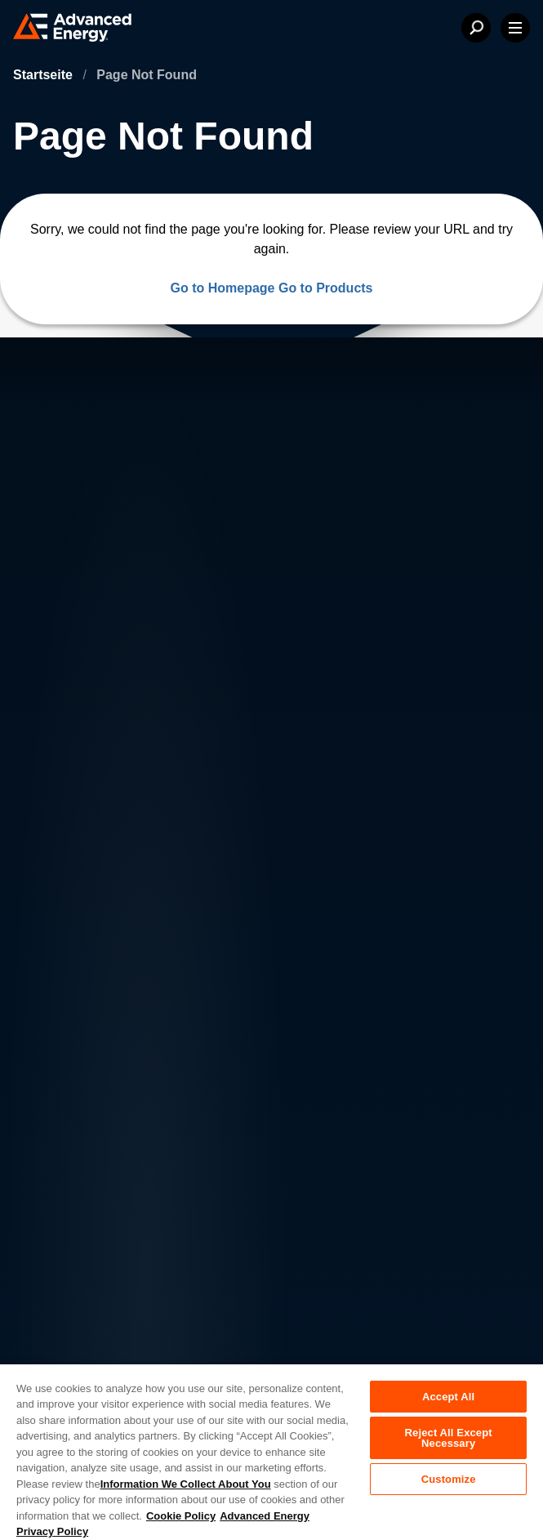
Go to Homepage (222, 288)
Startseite (44, 75)
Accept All (448, 1396)
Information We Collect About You (185, 1484)
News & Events (83, 1033)
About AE (66, 968)
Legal (53, 1271)
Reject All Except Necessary (448, 1437)
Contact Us (71, 1000)
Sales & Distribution (217, 1033)
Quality (57, 1305)
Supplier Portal (76, 1339)
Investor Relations (212, 1000)
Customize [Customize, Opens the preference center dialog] (448, 1479)
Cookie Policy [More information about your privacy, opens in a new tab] (181, 1516)
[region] (271, 1451)
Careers (183, 968)
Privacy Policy (74, 1236)
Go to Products (325, 288)
